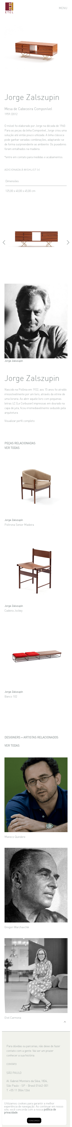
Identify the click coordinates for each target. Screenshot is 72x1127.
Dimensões (12, 181)
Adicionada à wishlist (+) (22, 169)
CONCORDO (34, 1120)
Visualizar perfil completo (19, 421)
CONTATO (11, 1064)
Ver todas (11, 448)
